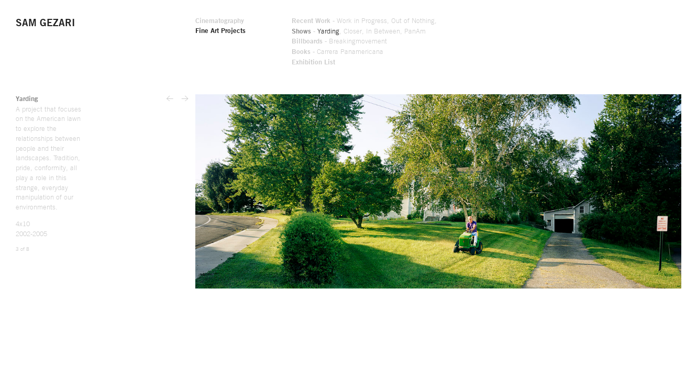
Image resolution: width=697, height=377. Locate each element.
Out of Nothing (525, 21)
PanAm (526, 32)
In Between (493, 32)
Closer (462, 32)
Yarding (437, 32)
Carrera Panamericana (458, 53)
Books (407, 53)
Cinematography (321, 21)
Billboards (414, 42)
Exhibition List (421, 63)
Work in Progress (472, 21)
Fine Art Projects (322, 32)
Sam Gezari (47, 23)
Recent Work (418, 21)
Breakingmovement (467, 42)
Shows (408, 32)
